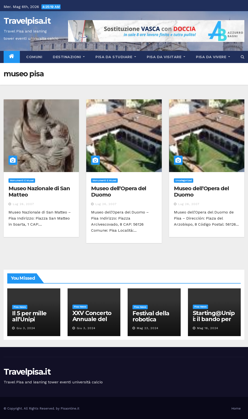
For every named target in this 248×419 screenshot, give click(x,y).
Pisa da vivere (213, 57)
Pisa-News (20, 307)
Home (236, 408)
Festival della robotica (150, 316)
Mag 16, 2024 (207, 328)
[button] (242, 57)
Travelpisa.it (27, 21)
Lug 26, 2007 (23, 204)
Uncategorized (183, 180)
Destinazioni (69, 57)
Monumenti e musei (22, 180)
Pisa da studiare (115, 57)
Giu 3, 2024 (25, 328)
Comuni (33, 57)
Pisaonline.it (70, 408)
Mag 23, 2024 (147, 328)
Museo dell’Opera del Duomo (118, 191)
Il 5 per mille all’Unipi (29, 316)
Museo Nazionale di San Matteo (39, 191)
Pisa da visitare (166, 57)
